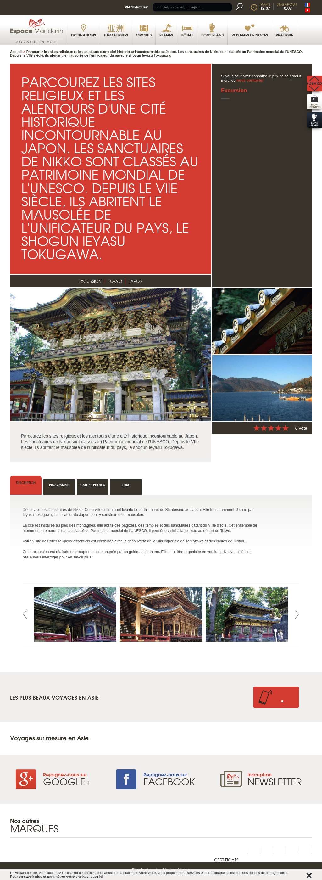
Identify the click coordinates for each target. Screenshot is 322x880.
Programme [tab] (59, 484)
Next (297, 614)
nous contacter (250, 80)
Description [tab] (26, 482)
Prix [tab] (125, 484)
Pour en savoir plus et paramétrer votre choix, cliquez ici (56, 876)
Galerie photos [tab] (92, 484)
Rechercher (136, 7)
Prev (25, 614)
